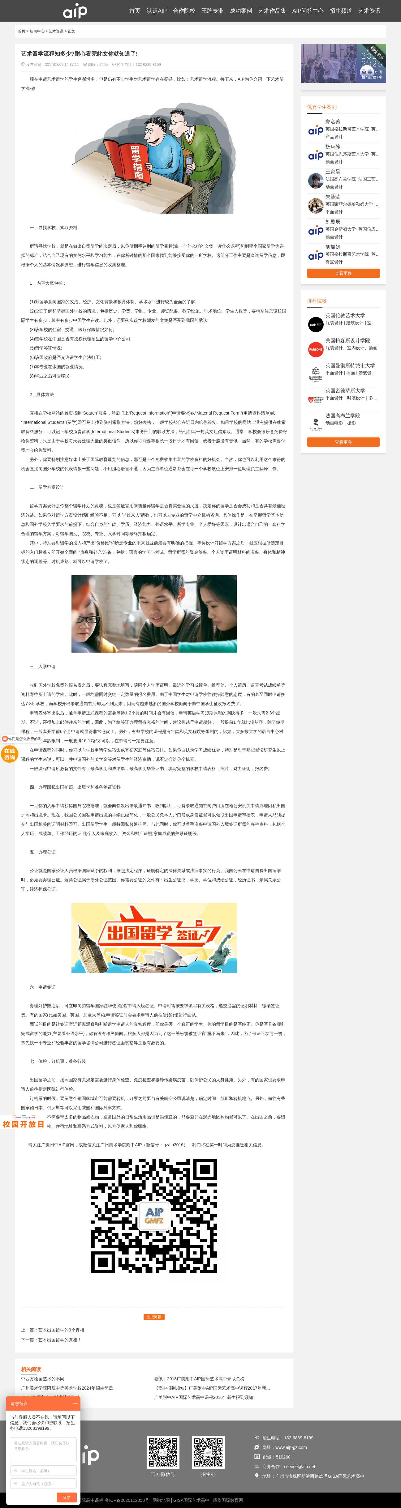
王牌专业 (212, 11)
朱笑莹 (333, 196)
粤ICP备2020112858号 (127, 1500)
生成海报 (154, 1317)
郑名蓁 (333, 121)
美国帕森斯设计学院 (348, 340)
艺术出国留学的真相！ (60, 1339)
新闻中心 (37, 31)
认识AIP (157, 11)
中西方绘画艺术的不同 (42, 1378)
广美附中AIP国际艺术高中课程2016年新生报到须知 (203, 1397)
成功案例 (241, 11)
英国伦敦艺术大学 (345, 315)
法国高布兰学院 (343, 415)
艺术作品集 (272, 11)
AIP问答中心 (308, 11)
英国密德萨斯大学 (345, 390)
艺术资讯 (369, 11)
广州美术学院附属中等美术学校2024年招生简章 (67, 1388)
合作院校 (184, 11)
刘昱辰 (333, 221)
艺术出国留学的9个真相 (61, 1329)
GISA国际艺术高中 (191, 1500)
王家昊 (333, 171)
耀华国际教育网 (228, 1500)
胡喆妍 (333, 246)
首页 (134, 11)
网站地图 (161, 1500)
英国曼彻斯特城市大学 (350, 365)
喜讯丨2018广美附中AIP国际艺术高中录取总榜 (199, 1378)
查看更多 (343, 273)
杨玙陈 (333, 146)
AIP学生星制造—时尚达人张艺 (50, 1397)
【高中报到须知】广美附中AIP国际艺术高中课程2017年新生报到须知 (214, 1388)
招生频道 (341, 11)
